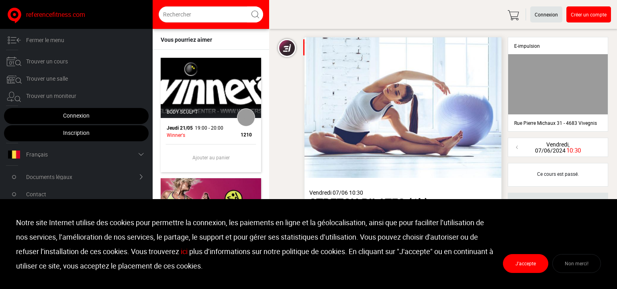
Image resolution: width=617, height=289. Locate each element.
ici (184, 251)
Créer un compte (589, 14)
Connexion (50, 115)
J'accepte (525, 263)
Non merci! (576, 263)
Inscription (50, 132)
